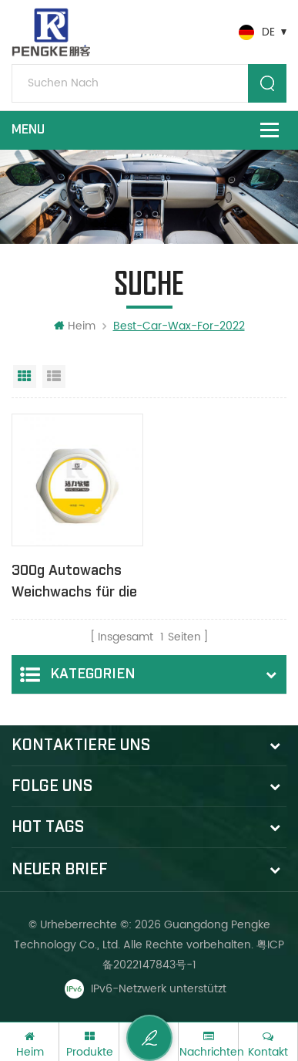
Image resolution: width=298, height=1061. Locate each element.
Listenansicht (53, 376)
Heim (74, 326)
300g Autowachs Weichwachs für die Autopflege (74, 582)
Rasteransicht (24, 376)
